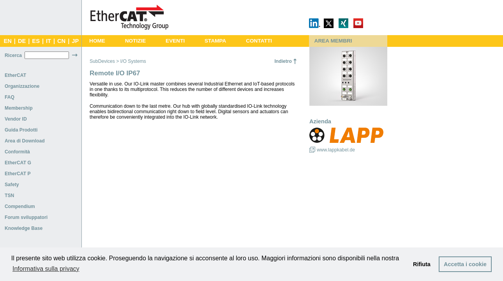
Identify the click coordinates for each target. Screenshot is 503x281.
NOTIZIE (135, 41)
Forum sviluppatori (26, 217)
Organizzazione (22, 86)
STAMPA (215, 41)
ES (36, 41)
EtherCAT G (18, 162)
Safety (12, 184)
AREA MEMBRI (333, 41)
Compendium (20, 206)
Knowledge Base (23, 228)
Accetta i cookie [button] (465, 264)
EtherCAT (15, 75)
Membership (19, 108)
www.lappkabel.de (336, 150)
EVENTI (175, 41)
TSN (9, 195)
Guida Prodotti (21, 130)
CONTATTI (259, 41)
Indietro (283, 61)
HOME (97, 41)
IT (48, 41)
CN (61, 41)
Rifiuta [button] (422, 264)
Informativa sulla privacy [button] (45, 268)
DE (22, 41)
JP (75, 41)
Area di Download (25, 141)
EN (7, 41)
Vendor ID (16, 119)
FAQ (9, 97)
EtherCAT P (18, 173)
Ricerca (13, 55)
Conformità (17, 152)
